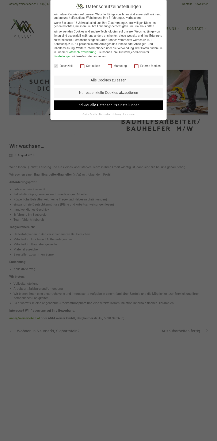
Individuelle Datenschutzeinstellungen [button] (108, 104)
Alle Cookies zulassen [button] (108, 79)
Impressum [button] (128, 113)
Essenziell (63, 64)
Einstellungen (62, 55)
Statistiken (90, 64)
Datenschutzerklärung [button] (110, 113)
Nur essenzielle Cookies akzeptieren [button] (108, 91)
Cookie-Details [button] (90, 113)
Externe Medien (147, 64)
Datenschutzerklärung (81, 51)
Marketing (117, 64)
